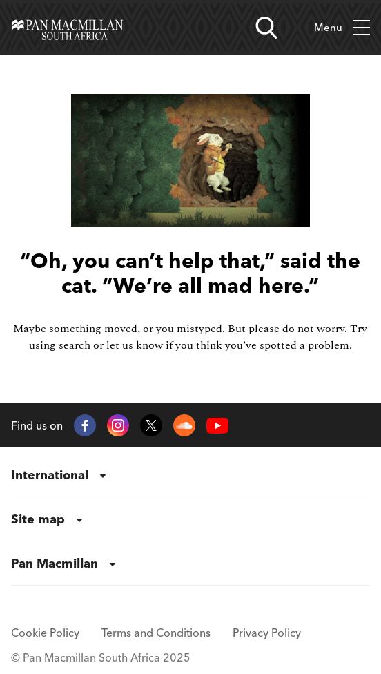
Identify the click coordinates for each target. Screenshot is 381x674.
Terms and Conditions (156, 632)
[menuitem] (190, 475)
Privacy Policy (267, 632)
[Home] (67, 27)
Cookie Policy (45, 632)
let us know (134, 345)
